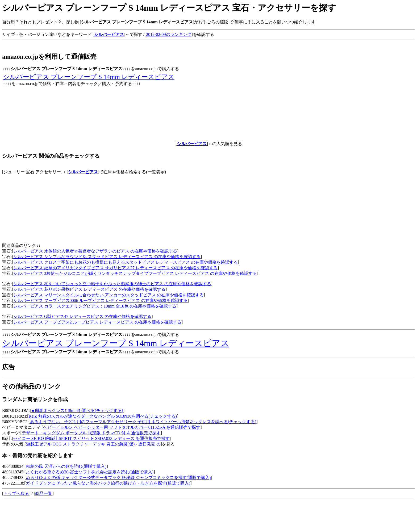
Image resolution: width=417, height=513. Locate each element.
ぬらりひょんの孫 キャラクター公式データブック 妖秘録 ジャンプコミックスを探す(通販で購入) (118, 477)
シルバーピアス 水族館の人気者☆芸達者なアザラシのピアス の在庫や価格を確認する (95, 251)
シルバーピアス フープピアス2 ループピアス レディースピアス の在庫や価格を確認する (97, 322)
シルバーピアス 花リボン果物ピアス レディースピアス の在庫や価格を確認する (89, 289)
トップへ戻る (16, 493)
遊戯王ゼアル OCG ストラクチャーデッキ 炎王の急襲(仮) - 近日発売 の (93, 444)
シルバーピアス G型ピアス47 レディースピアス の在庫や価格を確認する (82, 316)
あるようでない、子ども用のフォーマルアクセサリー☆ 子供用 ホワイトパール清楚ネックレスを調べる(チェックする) (143, 421)
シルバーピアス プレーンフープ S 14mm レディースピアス (88, 76)
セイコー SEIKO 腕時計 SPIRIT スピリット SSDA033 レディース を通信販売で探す (91, 438)
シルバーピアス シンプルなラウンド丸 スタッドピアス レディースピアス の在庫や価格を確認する (107, 256)
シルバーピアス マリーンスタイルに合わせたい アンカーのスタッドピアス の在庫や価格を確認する (108, 295)
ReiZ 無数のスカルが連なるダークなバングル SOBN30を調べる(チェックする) (103, 416)
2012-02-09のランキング (168, 34)
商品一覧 (43, 493)
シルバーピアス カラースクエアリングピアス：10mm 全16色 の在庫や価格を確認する (94, 306)
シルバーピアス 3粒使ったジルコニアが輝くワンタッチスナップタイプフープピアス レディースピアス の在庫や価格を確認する (135, 273)
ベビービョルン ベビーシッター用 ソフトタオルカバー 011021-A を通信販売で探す (121, 427)
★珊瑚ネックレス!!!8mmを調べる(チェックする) (77, 410)
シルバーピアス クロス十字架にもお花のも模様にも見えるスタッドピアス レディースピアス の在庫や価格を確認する (125, 262)
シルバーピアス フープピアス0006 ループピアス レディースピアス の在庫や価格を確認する (100, 300)
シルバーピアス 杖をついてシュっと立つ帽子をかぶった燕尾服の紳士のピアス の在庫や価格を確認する (112, 283)
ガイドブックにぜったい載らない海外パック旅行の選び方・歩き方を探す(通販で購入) (108, 483)
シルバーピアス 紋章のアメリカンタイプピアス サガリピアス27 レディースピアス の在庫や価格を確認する (115, 268)
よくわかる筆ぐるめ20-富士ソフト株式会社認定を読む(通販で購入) (89, 472)
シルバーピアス (83, 172)
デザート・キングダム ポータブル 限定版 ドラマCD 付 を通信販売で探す (91, 433)
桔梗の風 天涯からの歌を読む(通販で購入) (66, 466)
